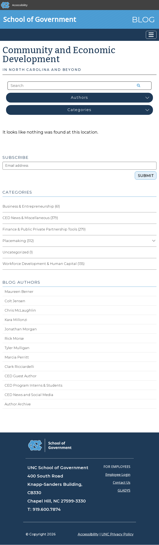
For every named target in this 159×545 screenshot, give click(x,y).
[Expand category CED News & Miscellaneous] (153, 218)
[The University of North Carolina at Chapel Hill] (5, 5)
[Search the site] (65, 85)
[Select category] (79, 110)
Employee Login (117, 474)
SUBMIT (146, 175)
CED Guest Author (21, 376)
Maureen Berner (19, 292)
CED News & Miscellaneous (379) (30, 218)
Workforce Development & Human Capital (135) (44, 264)
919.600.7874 (47, 509)
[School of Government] (49, 445)
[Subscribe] (79, 166)
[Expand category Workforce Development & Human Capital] (153, 263)
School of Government (39, 19)
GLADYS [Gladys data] (124, 490)
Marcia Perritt (17, 357)
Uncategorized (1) (18, 252)
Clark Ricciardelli (19, 367)
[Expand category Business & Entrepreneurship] (153, 206)
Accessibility (20, 5)
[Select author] (79, 98)
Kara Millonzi (16, 320)
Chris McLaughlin (20, 310)
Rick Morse (14, 339)
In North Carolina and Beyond (42, 70)
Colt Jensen (15, 301)
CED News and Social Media (29, 395)
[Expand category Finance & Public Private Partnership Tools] (153, 229)
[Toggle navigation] (151, 35)
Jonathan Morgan (21, 329)
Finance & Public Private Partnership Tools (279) (44, 229)
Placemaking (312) (18, 241)
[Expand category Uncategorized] (153, 252)
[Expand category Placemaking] (153, 241)
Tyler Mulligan (17, 348)
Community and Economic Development (59, 54)
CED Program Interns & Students (33, 385)
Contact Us (121, 482)
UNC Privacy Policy (117, 534)
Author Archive (18, 404)
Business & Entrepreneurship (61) (31, 206)
